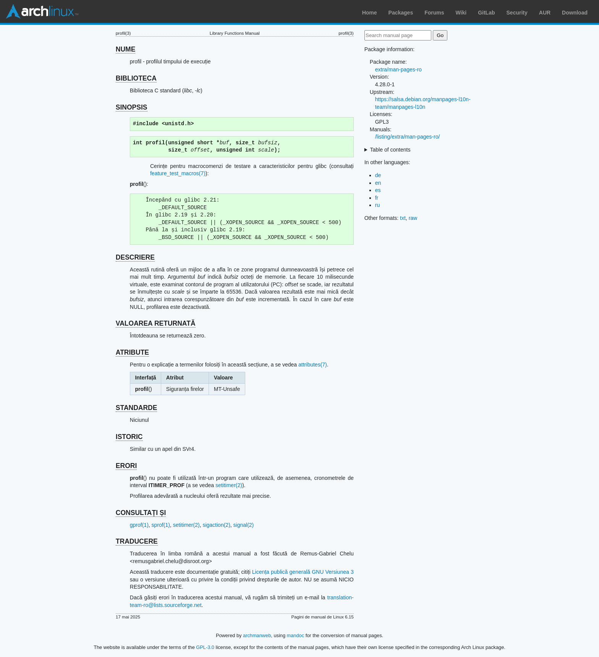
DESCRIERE (135, 257)
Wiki (461, 13)
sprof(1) (161, 525)
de (378, 175)
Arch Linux (42, 11)
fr (377, 198)
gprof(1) (139, 525)
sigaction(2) (216, 525)
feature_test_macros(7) (178, 173)
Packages (401, 13)
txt (403, 218)
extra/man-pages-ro (398, 69)
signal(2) (243, 525)
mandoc (295, 635)
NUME (126, 49)
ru (377, 205)
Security (517, 13)
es (378, 190)
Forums (434, 13)
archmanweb (257, 635)
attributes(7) (312, 365)
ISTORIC (129, 437)
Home (369, 13)
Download (575, 13)
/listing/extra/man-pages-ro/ (407, 137)
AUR (544, 13)
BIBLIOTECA (136, 78)
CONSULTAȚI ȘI (141, 513)
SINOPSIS (131, 107)
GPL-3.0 (205, 647)
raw (413, 218)
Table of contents (390, 150)
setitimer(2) (228, 485)
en (378, 183)
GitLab (486, 13)
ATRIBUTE (132, 352)
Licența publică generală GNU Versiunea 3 (303, 572)
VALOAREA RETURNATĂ (156, 323)
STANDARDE (136, 408)
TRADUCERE (137, 541)
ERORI (126, 466)
